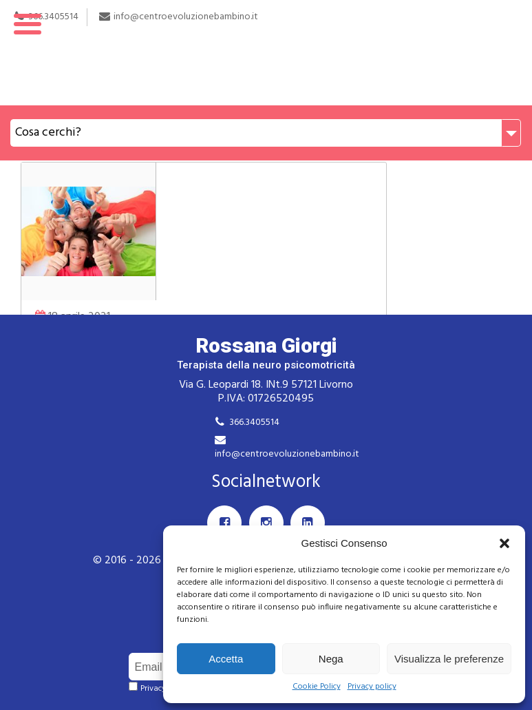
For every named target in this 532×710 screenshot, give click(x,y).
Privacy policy (372, 687)
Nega (331, 659)
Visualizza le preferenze (449, 659)
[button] (504, 543)
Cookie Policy (316, 687)
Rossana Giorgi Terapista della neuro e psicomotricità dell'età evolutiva (266, 52)
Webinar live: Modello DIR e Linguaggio (157, 227)
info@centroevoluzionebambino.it (287, 454)
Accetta (226, 659)
